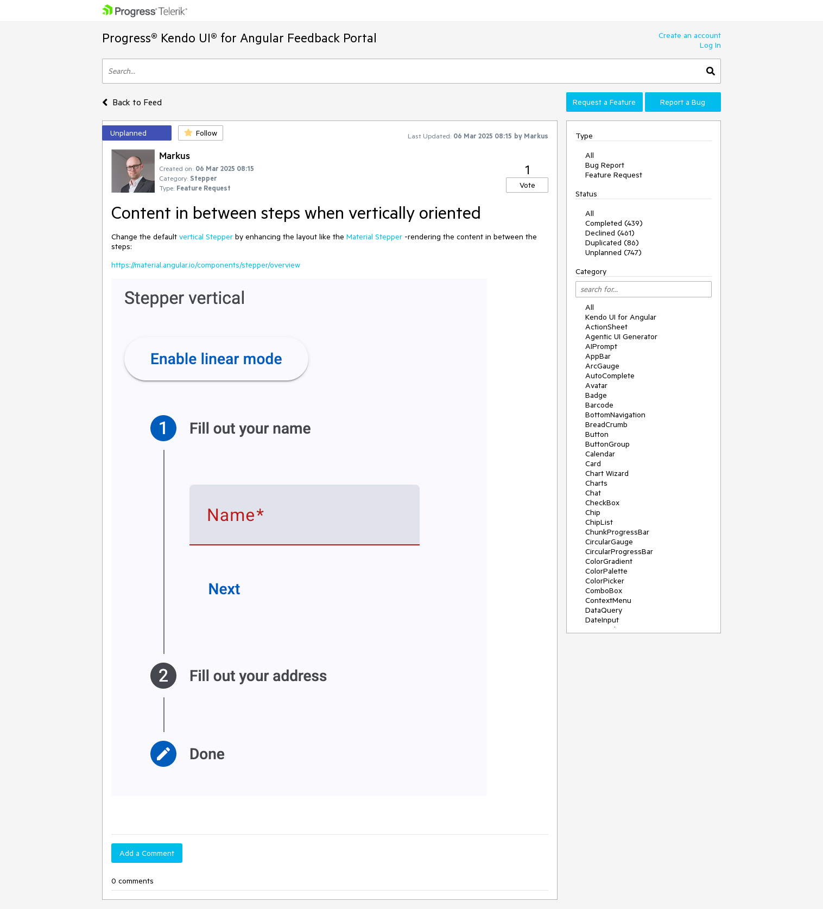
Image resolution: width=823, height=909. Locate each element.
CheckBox (602, 502)
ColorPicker (604, 581)
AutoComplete (610, 375)
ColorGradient (608, 561)
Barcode (599, 405)
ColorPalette (606, 571)
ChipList (599, 522)
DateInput (602, 620)
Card (593, 463)
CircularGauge (609, 541)
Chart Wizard (607, 473)
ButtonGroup (607, 444)
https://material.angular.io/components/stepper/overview (205, 265)
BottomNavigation (615, 414)
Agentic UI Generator (621, 336)
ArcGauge (602, 366)
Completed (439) (614, 223)
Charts (596, 483)
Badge (596, 395)
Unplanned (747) (613, 252)
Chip (592, 512)
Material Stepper (374, 236)
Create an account (690, 35)
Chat (593, 493)
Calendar (600, 454)
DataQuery (603, 610)
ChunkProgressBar (617, 532)
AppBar (598, 356)
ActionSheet (606, 327)
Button (597, 434)
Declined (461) (610, 233)
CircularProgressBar (619, 551)
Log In (710, 45)
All (589, 155)
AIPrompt (601, 346)
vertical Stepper (206, 236)
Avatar (596, 385)
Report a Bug (682, 102)
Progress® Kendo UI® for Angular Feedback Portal (239, 38)
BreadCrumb (606, 424)
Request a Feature (604, 102)
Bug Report (604, 165)
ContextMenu (608, 600)
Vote (527, 185)
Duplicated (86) (612, 242)
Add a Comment (146, 853)
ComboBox (603, 590)
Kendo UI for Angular (620, 317)
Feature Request (613, 175)
